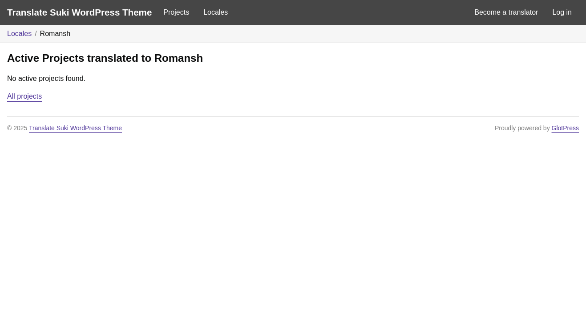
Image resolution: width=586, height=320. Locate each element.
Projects (176, 12)
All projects (24, 96)
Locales (215, 12)
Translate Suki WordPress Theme (79, 12)
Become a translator (506, 12)
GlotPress (565, 128)
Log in (562, 12)
